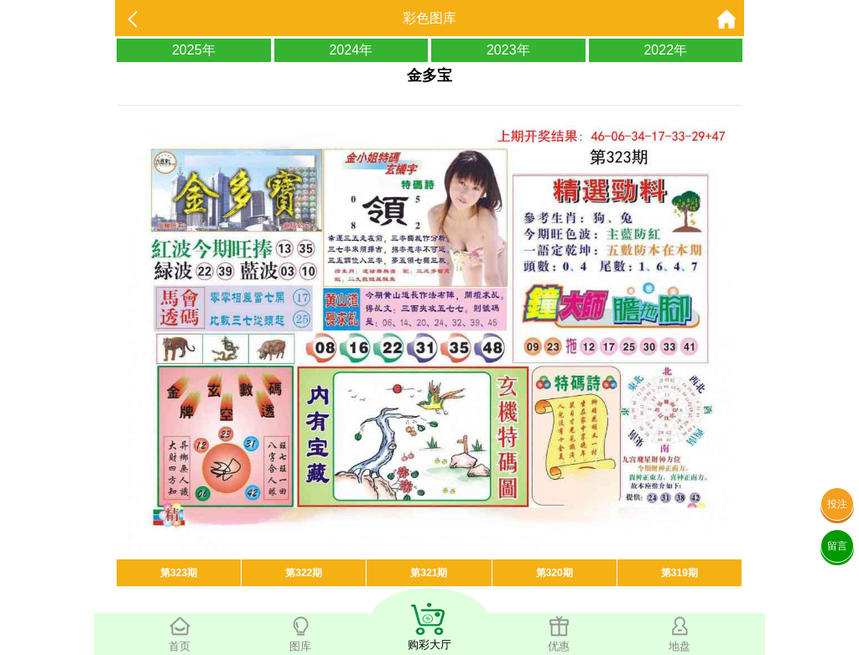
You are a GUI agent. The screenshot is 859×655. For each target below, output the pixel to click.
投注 (837, 504)
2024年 (350, 50)
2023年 (508, 50)
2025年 (194, 50)
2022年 (665, 50)
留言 (837, 546)
